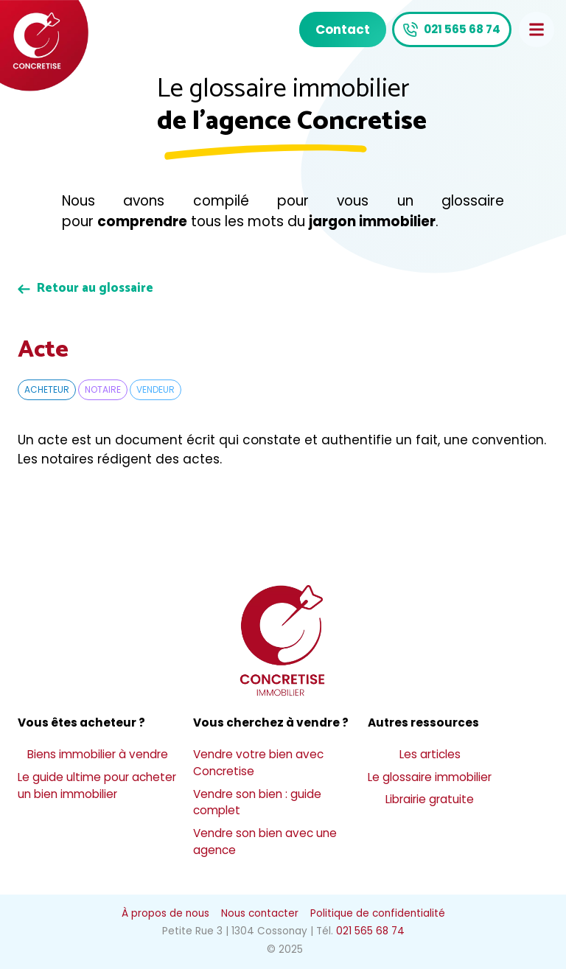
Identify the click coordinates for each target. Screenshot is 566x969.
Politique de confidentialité (377, 913)
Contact (342, 29)
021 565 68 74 (462, 29)
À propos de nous (165, 913)
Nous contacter (259, 913)
